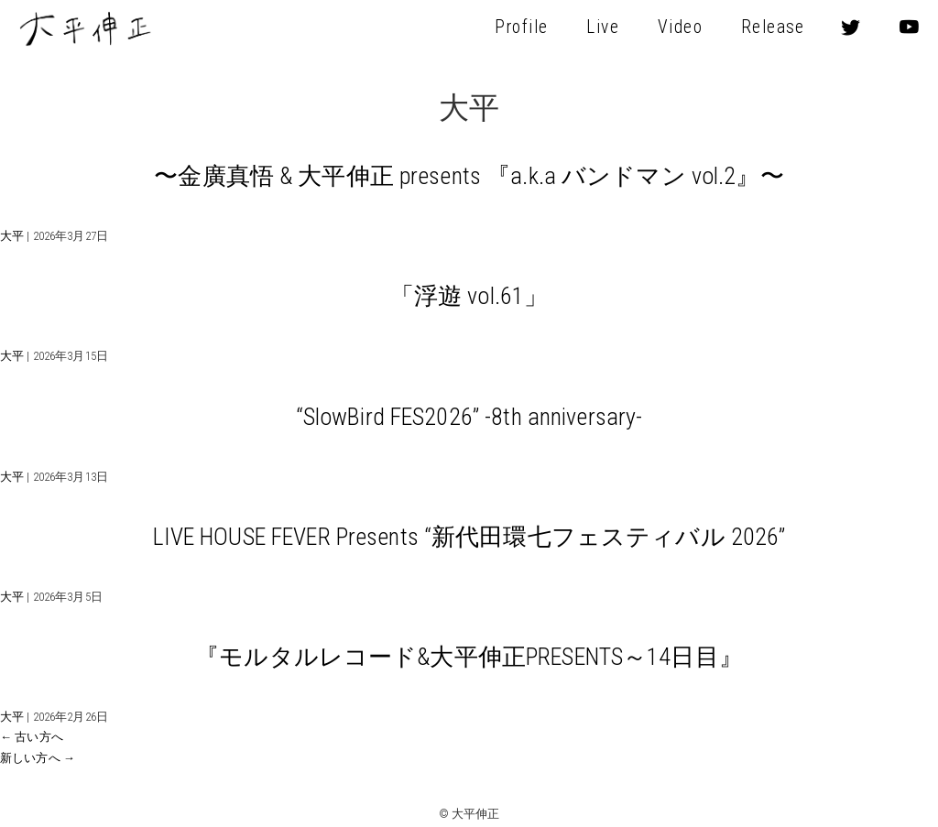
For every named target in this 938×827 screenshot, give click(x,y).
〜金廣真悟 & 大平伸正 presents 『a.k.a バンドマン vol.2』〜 (468, 176)
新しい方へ (37, 758)
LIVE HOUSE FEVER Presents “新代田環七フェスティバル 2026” (469, 536)
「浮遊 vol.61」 (469, 296)
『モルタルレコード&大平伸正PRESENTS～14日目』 (469, 656)
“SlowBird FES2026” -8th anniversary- (469, 416)
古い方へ (31, 737)
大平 (12, 236)
